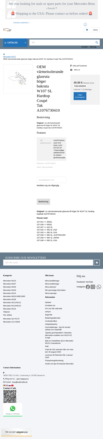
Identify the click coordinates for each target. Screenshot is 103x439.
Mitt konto (49, 275)
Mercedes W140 (9, 290)
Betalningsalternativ (52, 318)
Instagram (81, 287)
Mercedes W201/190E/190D (14, 296)
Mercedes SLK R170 (11, 319)
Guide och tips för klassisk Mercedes (59, 364)
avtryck (48, 312)
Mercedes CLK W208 (11, 322)
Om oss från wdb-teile (53, 309)
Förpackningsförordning (54, 360)
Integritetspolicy (51, 324)
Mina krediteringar (52, 284)
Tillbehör (6, 312)
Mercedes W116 (9, 309)
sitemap (93, 47)
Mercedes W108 (9, 299)
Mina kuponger (51, 293)
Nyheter (48, 302)
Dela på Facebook (80, 66)
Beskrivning (43, 201)
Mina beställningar (52, 281)
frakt (47, 346)
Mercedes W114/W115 (12, 306)
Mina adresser (50, 287)
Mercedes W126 (9, 287)
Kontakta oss (50, 305)
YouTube (89, 282)
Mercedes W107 (9, 284)
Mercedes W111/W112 (12, 302)
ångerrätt (48, 315)
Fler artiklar (7, 315)
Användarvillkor (51, 321)
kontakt (85, 47)
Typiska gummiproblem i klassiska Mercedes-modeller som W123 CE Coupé (58, 335)
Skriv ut (77, 70)
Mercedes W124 (9, 293)
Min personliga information (55, 290)
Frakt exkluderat (80, 86)
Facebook (81, 282)
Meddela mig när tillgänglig (48, 185)
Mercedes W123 (9, 281)
